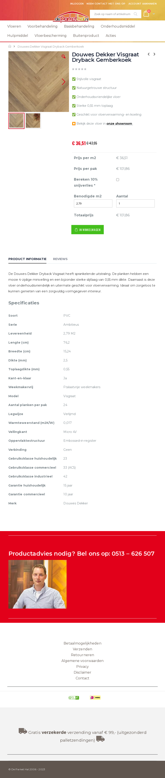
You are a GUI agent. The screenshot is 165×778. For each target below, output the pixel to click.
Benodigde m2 (88, 196)
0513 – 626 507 (133, 553)
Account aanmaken (142, 3)
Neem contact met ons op (106, 3)
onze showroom (120, 124)
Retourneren (82, 655)
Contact (82, 678)
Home (10, 46)
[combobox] (115, 14)
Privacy (82, 667)
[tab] (30, 260)
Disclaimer (83, 672)
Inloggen (77, 3)
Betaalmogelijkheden (82, 643)
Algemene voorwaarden (82, 661)
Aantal (122, 196)
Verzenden (82, 649)
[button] (63, 59)
